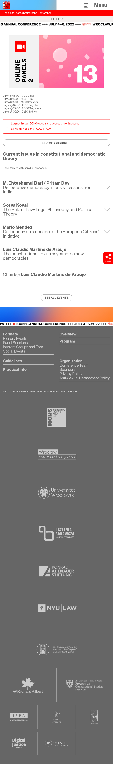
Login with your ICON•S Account (29, 123)
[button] (86, 5)
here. (49, 129)
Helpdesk (56, 19)
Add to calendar (57, 142)
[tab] (56, 187)
